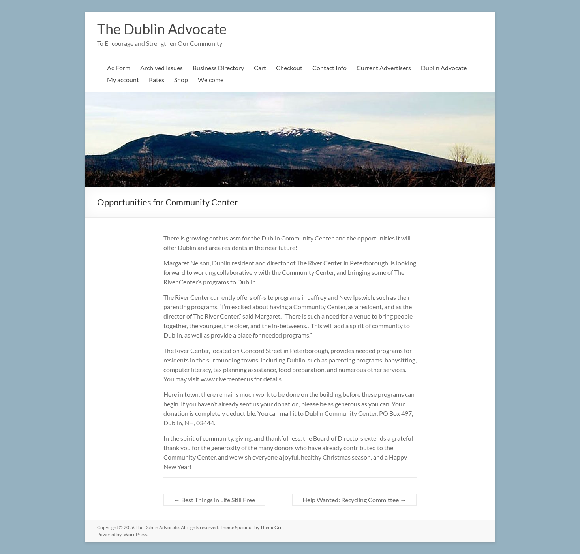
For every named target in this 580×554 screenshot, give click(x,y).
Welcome (210, 79)
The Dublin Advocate (162, 29)
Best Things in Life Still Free (214, 499)
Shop (181, 79)
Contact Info (329, 67)
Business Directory (218, 67)
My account (123, 79)
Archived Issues (161, 67)
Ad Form (118, 67)
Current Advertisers (384, 67)
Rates (156, 79)
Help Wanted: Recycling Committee (354, 499)
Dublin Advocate (444, 67)
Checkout (289, 67)
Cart (260, 67)
